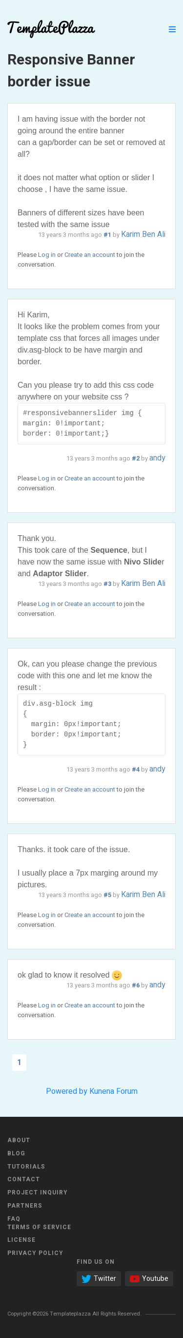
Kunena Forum (113, 1091)
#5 (107, 895)
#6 (136, 985)
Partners (24, 1205)
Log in (47, 254)
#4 (136, 769)
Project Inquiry (37, 1192)
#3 (107, 584)
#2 (136, 458)
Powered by (66, 1091)
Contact (23, 1179)
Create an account (89, 254)
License (21, 1239)
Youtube (149, 1279)
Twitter (98, 1279)
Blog (16, 1153)
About (18, 1140)
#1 (107, 234)
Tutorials (26, 1166)
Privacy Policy (35, 1253)
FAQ (13, 1218)
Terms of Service (39, 1227)
